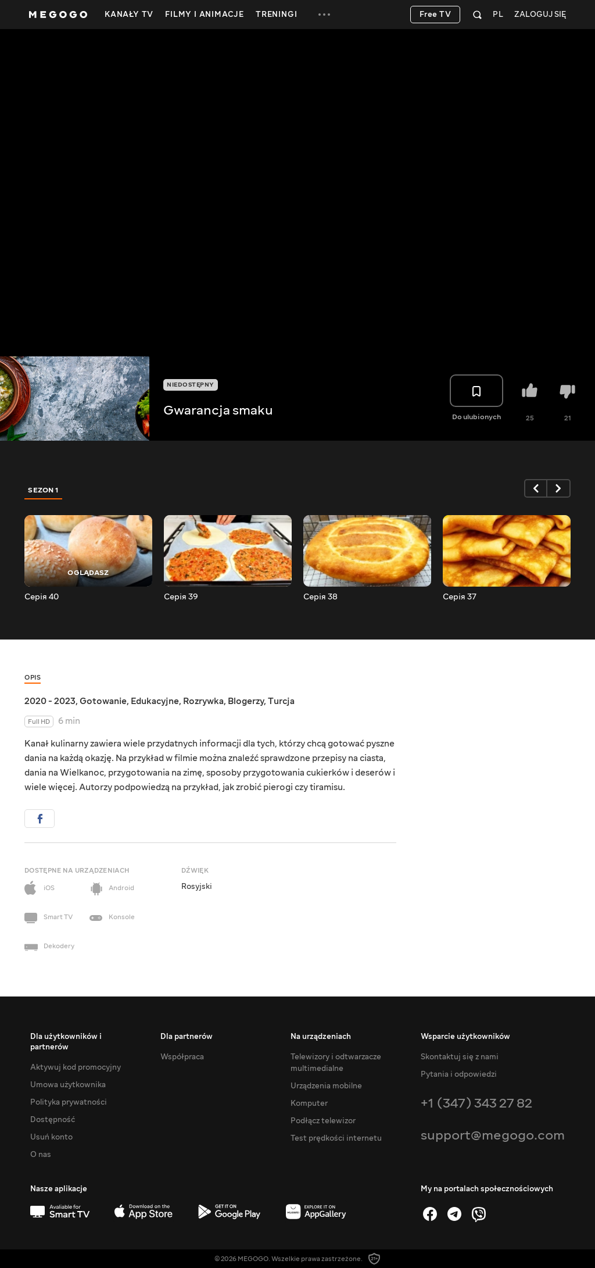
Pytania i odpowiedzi (459, 1074)
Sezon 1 (43, 490)
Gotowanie (103, 701)
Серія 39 (181, 597)
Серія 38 (320, 597)
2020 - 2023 (50, 701)
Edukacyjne (155, 701)
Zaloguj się (540, 15)
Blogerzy (246, 701)
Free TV (435, 14)
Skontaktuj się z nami (460, 1057)
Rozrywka (203, 701)
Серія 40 (41, 597)
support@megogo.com (493, 1135)
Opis (32, 677)
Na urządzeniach (321, 1036)
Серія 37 (459, 597)
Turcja (281, 701)
